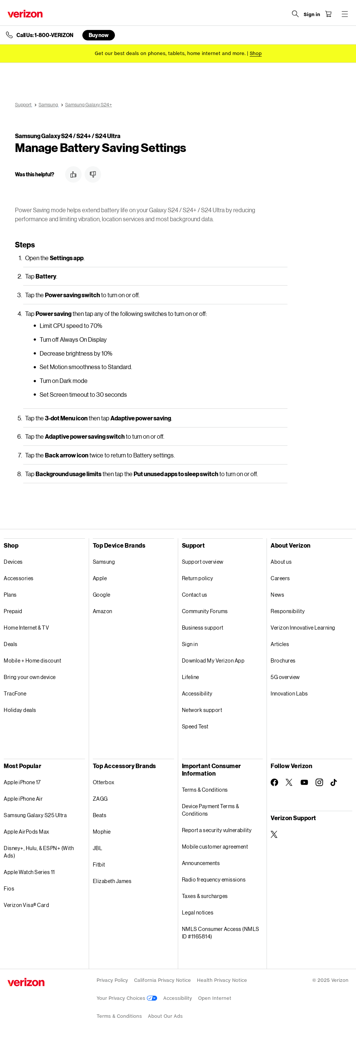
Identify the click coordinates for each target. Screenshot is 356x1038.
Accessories (19, 578)
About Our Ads (165, 1016)
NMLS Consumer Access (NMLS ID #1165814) (220, 933)
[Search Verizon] (295, 14)
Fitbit (99, 864)
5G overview (285, 677)
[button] (73, 174)
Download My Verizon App (213, 660)
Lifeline (190, 677)
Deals (11, 644)
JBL (98, 848)
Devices (13, 561)
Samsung (104, 561)
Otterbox (104, 782)
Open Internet (214, 998)
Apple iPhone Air (23, 798)
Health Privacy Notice (222, 980)
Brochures (283, 660)
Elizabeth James (112, 881)
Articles (280, 644)
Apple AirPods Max (26, 831)
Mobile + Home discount (32, 660)
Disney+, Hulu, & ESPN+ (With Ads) (39, 852)
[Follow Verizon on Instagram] (319, 782)
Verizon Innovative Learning (303, 627)
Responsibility (288, 611)
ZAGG (100, 798)
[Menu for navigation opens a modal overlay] (345, 14)
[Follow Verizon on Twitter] (289, 782)
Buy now (99, 35)
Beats (100, 815)
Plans (10, 594)
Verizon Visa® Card (26, 905)
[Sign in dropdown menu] (312, 14)
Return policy (197, 578)
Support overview (202, 561)
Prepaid (13, 611)
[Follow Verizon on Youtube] (304, 782)
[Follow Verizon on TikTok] (334, 782)
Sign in (190, 644)
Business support (202, 627)
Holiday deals (20, 710)
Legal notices (198, 912)
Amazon (102, 611)
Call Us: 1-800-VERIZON (44, 35)
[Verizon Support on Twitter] (274, 834)
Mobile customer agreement (215, 846)
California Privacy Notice (162, 980)
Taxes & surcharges (205, 896)
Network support (202, 710)
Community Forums (205, 611)
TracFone (15, 693)
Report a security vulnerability (217, 830)
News (277, 594)
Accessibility (197, 693)
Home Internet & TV (26, 627)
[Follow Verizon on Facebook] (274, 782)
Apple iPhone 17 (22, 782)
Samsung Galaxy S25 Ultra (35, 815)
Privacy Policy (112, 980)
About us (281, 561)
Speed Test (195, 726)
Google (101, 594)
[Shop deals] (256, 53)
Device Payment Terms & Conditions (210, 810)
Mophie (102, 831)
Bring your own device (30, 677)
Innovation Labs (289, 693)
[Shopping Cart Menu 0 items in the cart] (328, 14)
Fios (9, 888)
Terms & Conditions (205, 789)
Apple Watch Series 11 (29, 872)
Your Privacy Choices (127, 998)
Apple (100, 578)
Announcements (201, 863)
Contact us (194, 594)
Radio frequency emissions (214, 879)
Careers (280, 578)
